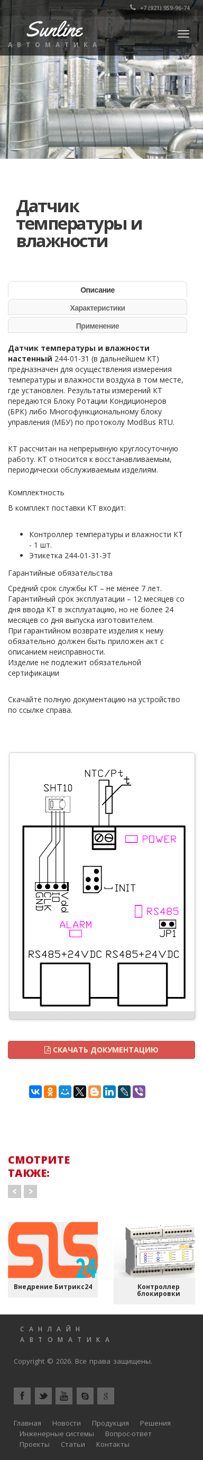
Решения (155, 1423)
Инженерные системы (57, 1433)
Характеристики (97, 308)
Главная (27, 1423)
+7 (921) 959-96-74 (160, 8)
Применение (97, 326)
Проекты (35, 1444)
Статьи (73, 1444)
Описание (97, 290)
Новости (66, 1423)
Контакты (113, 1444)
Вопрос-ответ (128, 1433)
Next (30, 1191)
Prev (14, 1191)
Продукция (110, 1423)
